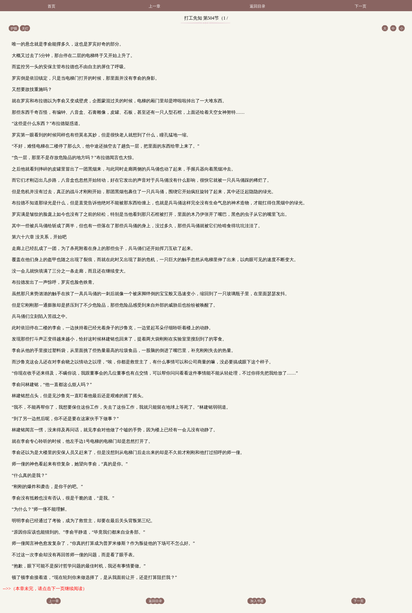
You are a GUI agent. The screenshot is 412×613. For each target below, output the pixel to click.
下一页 (360, 6)
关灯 (25, 28)
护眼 (14, 28)
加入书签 (257, 601)
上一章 (154, 6)
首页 (51, 6)
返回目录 (257, 6)
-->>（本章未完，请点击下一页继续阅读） (45, 588)
